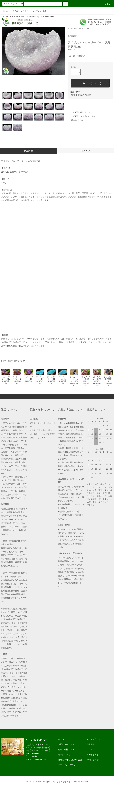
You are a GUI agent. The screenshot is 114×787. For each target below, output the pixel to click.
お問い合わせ (93, 760)
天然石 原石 (77, 28)
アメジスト (87, 28)
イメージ (85, 151)
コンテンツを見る (37, 11)
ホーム (5, 11)
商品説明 (28, 151)
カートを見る (93, 754)
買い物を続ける (75, 120)
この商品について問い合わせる (81, 116)
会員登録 (91, 744)
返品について (76, 92)
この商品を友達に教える (79, 112)
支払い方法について (67, 744)
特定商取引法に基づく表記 (81, 95)
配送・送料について (67, 749)
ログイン (91, 749)
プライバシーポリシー (68, 765)
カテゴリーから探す (18, 11)
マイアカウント (93, 739)
